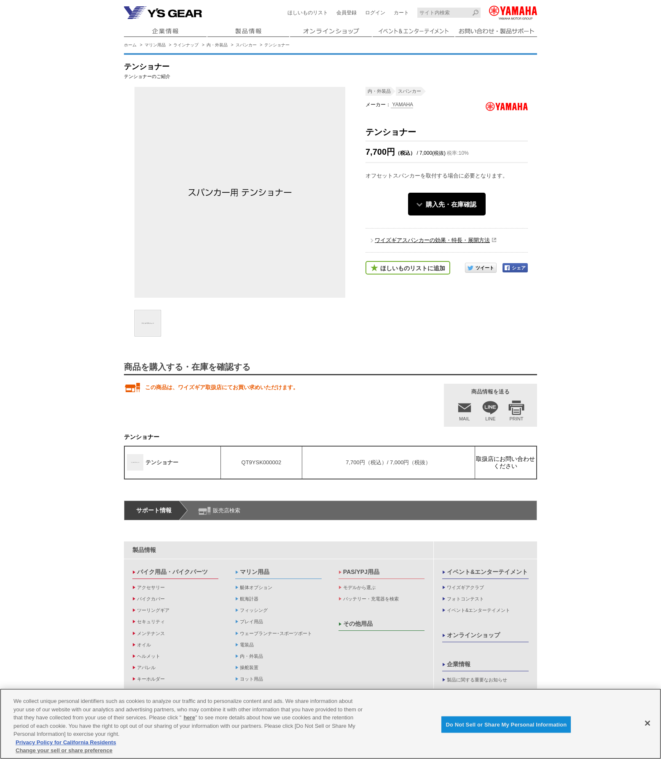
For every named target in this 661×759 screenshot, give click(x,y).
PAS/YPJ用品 (361, 571)
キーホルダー (151, 678)
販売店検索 (226, 510)
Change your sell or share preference (64, 751)
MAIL (464, 418)
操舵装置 (249, 667)
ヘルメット (148, 656)
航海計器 (249, 598)
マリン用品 (155, 45)
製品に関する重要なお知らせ (477, 679)
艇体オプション (256, 587)
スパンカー (246, 45)
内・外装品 (217, 45)
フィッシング (254, 610)
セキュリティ (151, 621)
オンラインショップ (473, 635)
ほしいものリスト (308, 13)
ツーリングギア (153, 610)
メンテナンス (151, 633)
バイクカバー (151, 598)
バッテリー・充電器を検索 (371, 598)
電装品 (247, 644)
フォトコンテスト (465, 598)
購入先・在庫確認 (451, 204)
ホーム (130, 45)
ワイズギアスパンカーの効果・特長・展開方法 (432, 240)
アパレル (146, 667)
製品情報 (144, 549)
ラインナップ (186, 45)
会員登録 (346, 13)
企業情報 (458, 664)
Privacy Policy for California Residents (66, 743)
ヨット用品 (251, 678)
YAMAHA (402, 105)
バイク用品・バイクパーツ (172, 571)
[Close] (647, 723)
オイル (144, 644)
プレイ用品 (251, 621)
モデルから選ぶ (359, 587)
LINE (490, 418)
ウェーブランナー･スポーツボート (276, 633)
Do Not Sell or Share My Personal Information (506, 725)
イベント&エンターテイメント (487, 571)
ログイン (375, 13)
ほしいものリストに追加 (412, 268)
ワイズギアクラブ (465, 587)
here (189, 718)
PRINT (517, 418)
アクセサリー (151, 587)
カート (401, 13)
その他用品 (358, 623)
